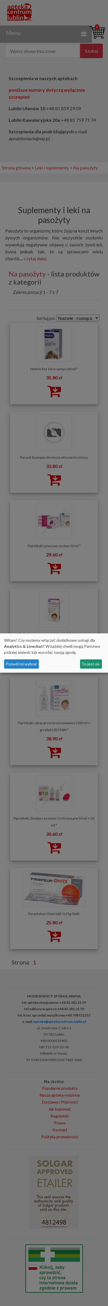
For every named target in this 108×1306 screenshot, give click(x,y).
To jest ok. (91, 663)
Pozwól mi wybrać (21, 663)
